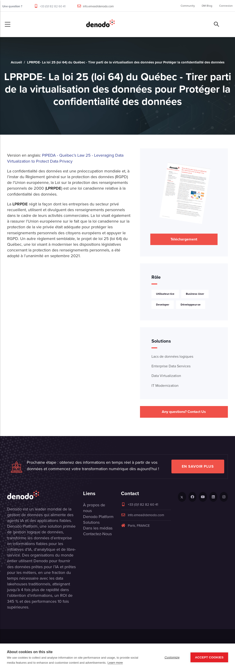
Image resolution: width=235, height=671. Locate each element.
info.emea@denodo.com (98, 6)
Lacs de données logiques (172, 356)
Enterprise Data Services (170, 366)
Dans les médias (97, 528)
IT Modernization (165, 385)
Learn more (115, 662)
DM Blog (207, 6)
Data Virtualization (166, 375)
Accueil (16, 62)
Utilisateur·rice (165, 294)
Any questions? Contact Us (184, 411)
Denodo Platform (98, 517)
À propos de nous (94, 508)
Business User (195, 294)
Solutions (91, 522)
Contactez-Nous (97, 534)
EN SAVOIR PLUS (198, 466)
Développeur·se (191, 305)
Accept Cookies (209, 657)
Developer (162, 305)
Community (188, 6)
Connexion (226, 6)
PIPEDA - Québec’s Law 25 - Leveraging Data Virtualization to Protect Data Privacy (65, 158)
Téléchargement (184, 239)
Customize (172, 657)
